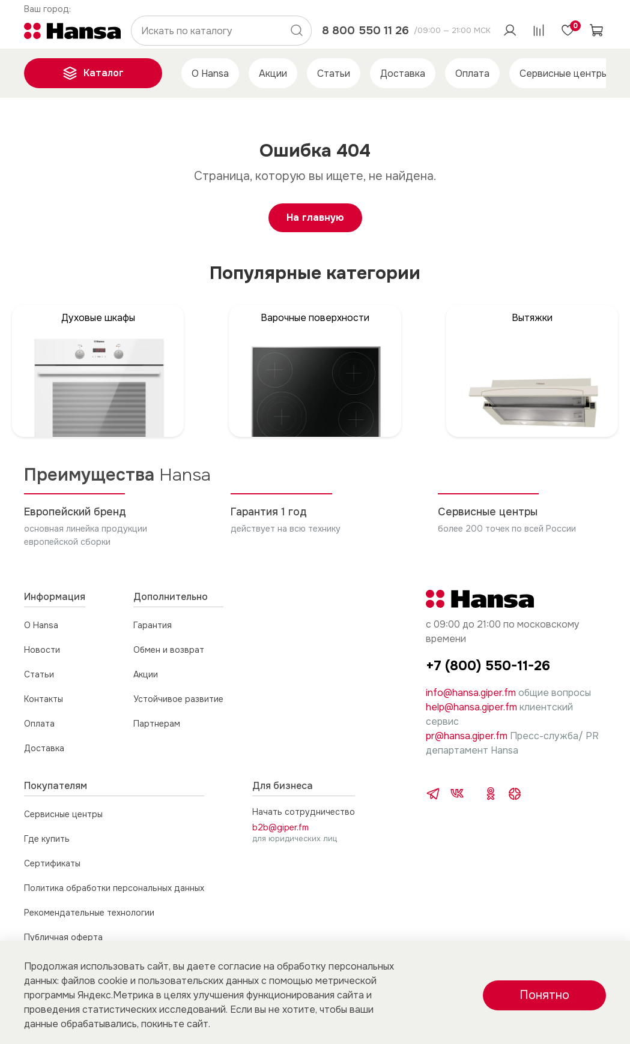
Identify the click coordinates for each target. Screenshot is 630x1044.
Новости (42, 649)
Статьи (333, 73)
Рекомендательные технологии (89, 912)
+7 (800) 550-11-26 (488, 665)
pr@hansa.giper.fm (466, 736)
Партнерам (156, 723)
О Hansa (210, 73)
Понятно (544, 995)
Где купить (47, 838)
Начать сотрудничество (303, 811)
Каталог (93, 73)
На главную (315, 217)
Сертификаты (52, 863)
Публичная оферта (63, 937)
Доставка (402, 73)
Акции (273, 73)
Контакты (43, 699)
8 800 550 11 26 (365, 30)
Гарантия (152, 625)
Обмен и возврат (168, 649)
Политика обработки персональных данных (114, 888)
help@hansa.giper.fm (471, 707)
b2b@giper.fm (280, 827)
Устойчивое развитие (178, 699)
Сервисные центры (563, 73)
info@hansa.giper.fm (471, 692)
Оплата (472, 73)
